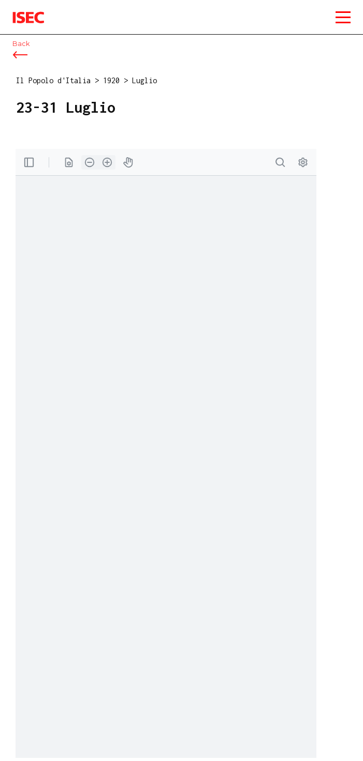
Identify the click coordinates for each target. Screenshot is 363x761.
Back (21, 44)
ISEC (20, 10)
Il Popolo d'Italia (53, 80)
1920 (111, 80)
